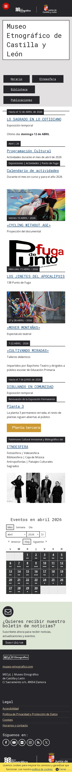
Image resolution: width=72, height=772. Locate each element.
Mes (10, 527)
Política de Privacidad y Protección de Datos (30, 714)
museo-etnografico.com (18, 666)
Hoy (27, 541)
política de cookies (42, 769)
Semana (20, 527)
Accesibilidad (11, 708)
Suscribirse (14, 642)
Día (30, 527)
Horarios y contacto (15, 725)
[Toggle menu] (6, 6)
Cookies (8, 720)
